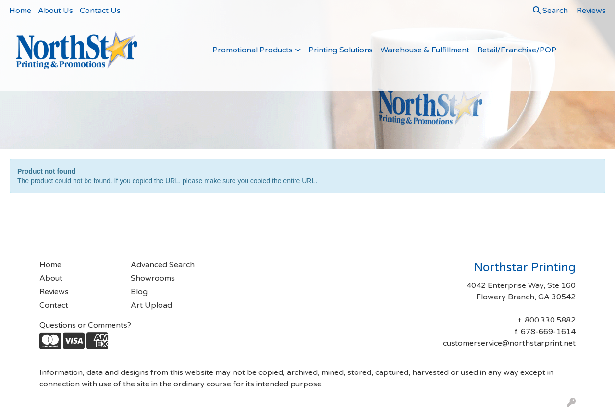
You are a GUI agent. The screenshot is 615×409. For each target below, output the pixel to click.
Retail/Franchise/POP (516, 50)
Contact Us (100, 10)
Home (20, 10)
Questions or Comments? (85, 325)
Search (550, 10)
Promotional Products (252, 50)
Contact (53, 305)
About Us (55, 10)
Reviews (54, 292)
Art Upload (151, 305)
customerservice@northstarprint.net (509, 343)
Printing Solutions (340, 50)
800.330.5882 (550, 320)
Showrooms (153, 278)
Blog (139, 292)
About (50, 278)
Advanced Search (163, 265)
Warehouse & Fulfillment (425, 50)
